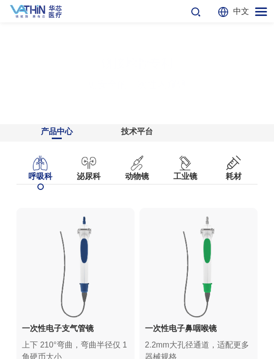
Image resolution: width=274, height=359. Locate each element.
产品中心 (57, 131)
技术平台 (137, 131)
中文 (241, 11)
